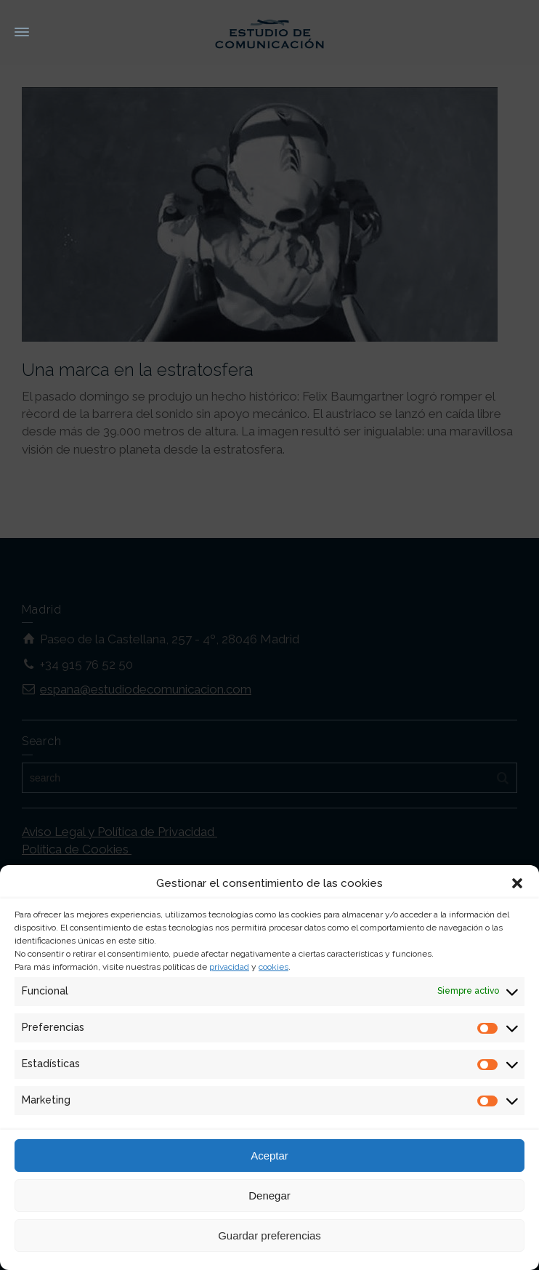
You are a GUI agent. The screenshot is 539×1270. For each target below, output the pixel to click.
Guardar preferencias (269, 1235)
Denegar (269, 1195)
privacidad (229, 967)
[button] (517, 883)
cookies (273, 967)
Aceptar (269, 1155)
